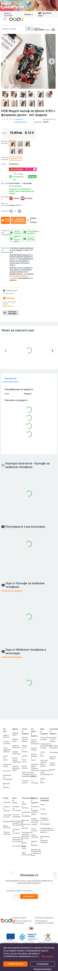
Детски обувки (33, 749)
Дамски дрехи (15, 734)
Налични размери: (4, 158)
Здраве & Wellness (34, 843)
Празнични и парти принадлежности (47, 772)
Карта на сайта (5, 758)
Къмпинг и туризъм (6, 808)
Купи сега (5, 220)
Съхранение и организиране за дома (45, 746)
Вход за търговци (8, 14)
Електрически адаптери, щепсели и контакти (27, 835)
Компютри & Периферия (26, 814)
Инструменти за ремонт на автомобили (17, 823)
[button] (5, 19)
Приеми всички (15, 964)
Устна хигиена (34, 830)
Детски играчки (34, 776)
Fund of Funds (28, 942)
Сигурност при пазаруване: (4, 233)
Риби (42, 804)
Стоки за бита (42, 754)
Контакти (6, 771)
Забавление (7, 821)
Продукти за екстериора (16, 808)
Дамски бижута (53, 758)
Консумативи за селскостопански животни (47, 830)
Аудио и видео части (24, 845)
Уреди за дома (42, 780)
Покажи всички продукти (11, 591)
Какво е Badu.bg (6, 736)
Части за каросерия (16, 816)
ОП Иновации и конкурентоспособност (44, 922)
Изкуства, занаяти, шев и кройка (44, 763)
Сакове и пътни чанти (24, 759)
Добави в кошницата (18, 220)
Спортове (7, 802)
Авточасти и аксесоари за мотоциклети (17, 839)
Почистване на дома (45, 738)
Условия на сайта (19, 918)
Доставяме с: (4, 198)
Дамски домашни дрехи (16, 768)
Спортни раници (25, 781)
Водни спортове (6, 827)
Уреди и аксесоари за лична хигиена (35, 821)
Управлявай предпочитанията (42, 965)
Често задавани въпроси (7, 750)
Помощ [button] (28, 14)
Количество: (4, 211)
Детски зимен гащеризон (16, 760)
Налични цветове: (4, 142)
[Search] (13, 28)
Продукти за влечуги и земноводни (45, 821)
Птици (42, 809)
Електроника (28, 798)
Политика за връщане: (5, 250)
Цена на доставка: (5, 204)
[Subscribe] (29, 890)
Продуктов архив (7, 765)
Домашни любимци (44, 799)
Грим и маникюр (34, 836)
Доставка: (4, 183)
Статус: (4, 164)
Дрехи (15, 729)
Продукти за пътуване (16, 831)
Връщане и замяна (6, 785)
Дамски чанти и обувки (25, 739)
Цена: (4, 133)
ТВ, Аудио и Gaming (25, 805)
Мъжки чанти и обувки (24, 748)
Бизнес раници (25, 767)
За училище (34, 782)
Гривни (52, 770)
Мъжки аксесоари (16, 753)
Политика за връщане (44, 918)
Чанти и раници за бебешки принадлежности (28, 774)
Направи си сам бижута (53, 739)
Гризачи (43, 814)
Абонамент (29, 896)
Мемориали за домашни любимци (44, 839)
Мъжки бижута (52, 764)
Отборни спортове (6, 833)
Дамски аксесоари (16, 746)
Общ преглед (10, 378)
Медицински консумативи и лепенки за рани (36, 852)
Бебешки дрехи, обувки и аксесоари (35, 767)
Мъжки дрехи (15, 740)
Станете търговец (6, 742)
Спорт (6, 798)
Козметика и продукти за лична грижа (35, 810)
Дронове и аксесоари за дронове (26, 824)
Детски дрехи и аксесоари (35, 742)
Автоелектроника (19, 846)
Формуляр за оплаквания (8, 777)
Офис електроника (27, 854)
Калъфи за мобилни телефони (19, 277)
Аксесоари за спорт (7, 816)
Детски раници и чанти (34, 757)
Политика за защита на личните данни (21, 922)
